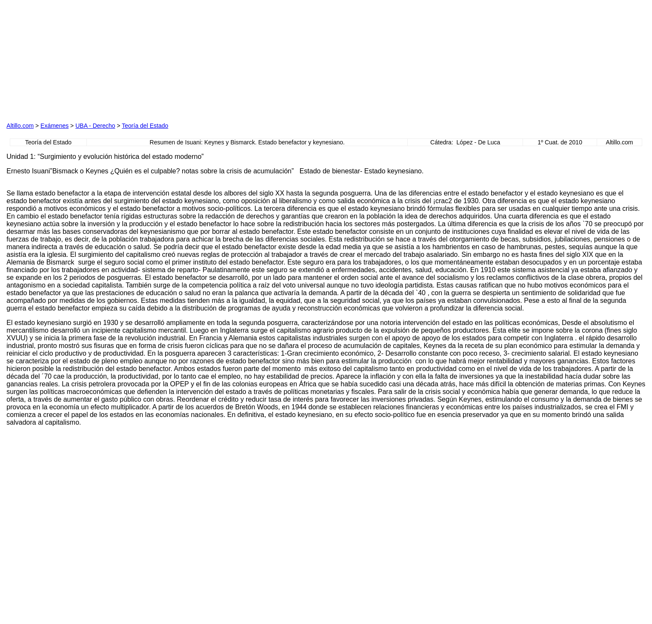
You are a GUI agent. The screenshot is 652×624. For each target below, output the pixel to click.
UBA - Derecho (95, 125)
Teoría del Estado (145, 125)
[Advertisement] (230, 59)
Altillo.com (20, 125)
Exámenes (54, 125)
